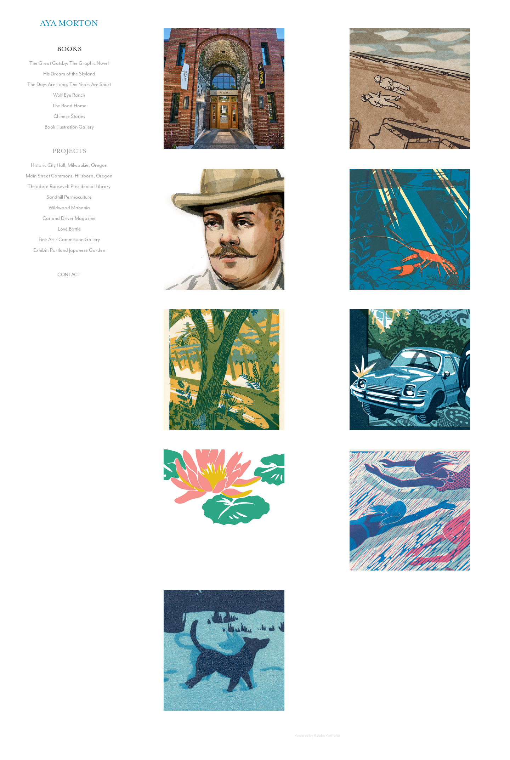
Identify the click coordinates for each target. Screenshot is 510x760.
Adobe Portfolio (327, 735)
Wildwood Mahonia (69, 207)
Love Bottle (69, 229)
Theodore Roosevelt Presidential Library (69, 186)
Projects (69, 151)
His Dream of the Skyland (69, 73)
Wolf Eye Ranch (69, 95)
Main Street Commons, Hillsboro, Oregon (69, 175)
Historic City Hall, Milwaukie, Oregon (69, 165)
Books (69, 49)
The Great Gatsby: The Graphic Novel (69, 63)
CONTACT (69, 274)
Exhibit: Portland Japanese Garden (69, 250)
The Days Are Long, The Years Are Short (69, 84)
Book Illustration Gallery (69, 127)
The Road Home (69, 105)
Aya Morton (69, 23)
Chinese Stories (69, 116)
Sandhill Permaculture (69, 197)
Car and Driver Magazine (69, 218)
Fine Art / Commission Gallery (69, 239)
